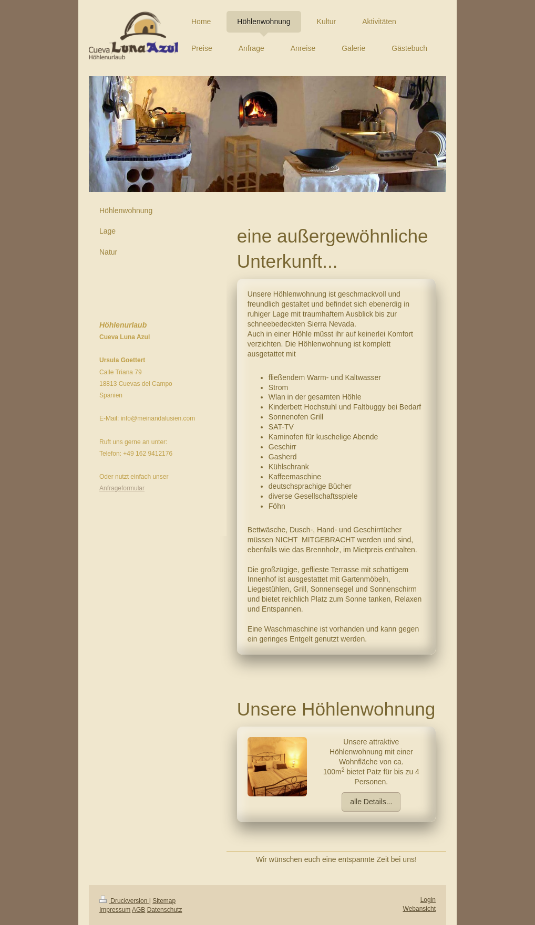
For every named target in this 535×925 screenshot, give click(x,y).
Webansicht (419, 908)
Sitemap (164, 901)
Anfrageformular (122, 488)
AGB (138, 909)
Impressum (114, 909)
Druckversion (124, 901)
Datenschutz (164, 909)
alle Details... (371, 801)
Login (428, 899)
